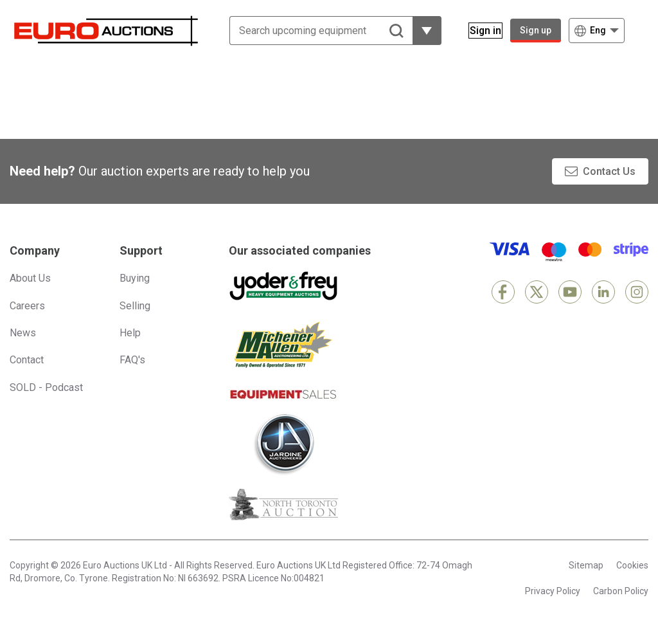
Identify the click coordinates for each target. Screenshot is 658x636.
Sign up (535, 30)
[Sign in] (477, 30)
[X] (536, 292)
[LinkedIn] (603, 292)
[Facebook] (503, 292)
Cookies (632, 565)
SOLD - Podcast (46, 387)
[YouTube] (570, 292)
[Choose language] (597, 30)
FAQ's (132, 360)
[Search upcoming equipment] (313, 30)
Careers (27, 306)
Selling (135, 306)
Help (130, 333)
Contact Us (609, 171)
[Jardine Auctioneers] (283, 444)
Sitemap (586, 565)
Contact (27, 360)
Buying (135, 278)
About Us (30, 278)
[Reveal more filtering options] (419, 30)
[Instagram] (636, 292)
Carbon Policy (620, 591)
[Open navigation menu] (640, 30)
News (23, 333)
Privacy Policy (552, 591)
